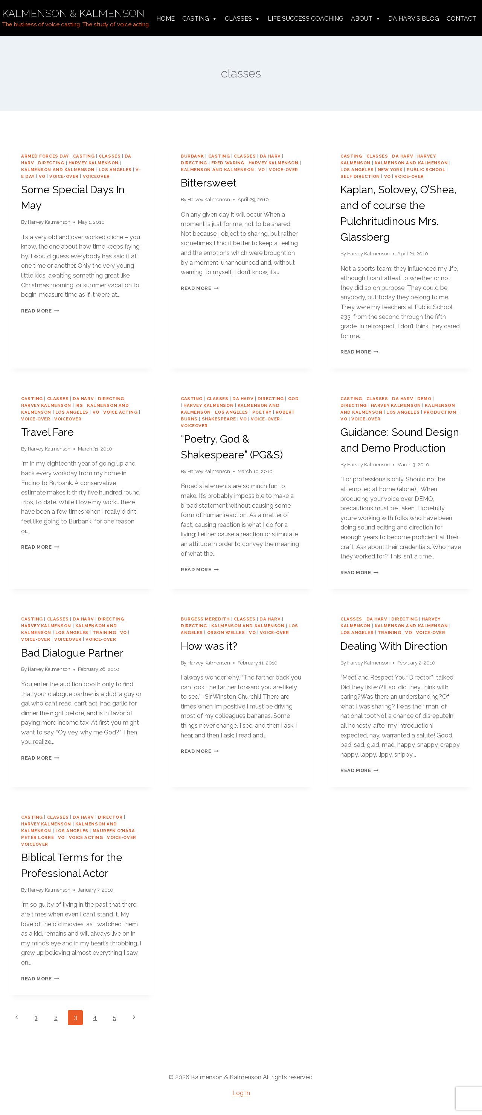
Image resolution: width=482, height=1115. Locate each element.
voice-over (64, 176)
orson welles (226, 632)
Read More (40, 311)
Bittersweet (208, 183)
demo (424, 398)
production (440, 412)
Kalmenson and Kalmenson (58, 169)
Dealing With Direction (393, 646)
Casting (199, 18)
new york (390, 169)
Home (165, 18)
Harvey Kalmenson (49, 222)
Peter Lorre (37, 837)
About (366, 18)
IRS (79, 405)
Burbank (192, 156)
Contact (461, 18)
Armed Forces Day (45, 156)
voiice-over (100, 639)
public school (426, 169)
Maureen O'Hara (114, 830)
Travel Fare (47, 432)
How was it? (209, 646)
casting (84, 156)
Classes (242, 18)
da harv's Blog (413, 18)
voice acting (120, 412)
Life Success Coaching (305, 18)
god (293, 398)
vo (42, 176)
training (104, 632)
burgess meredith (205, 619)
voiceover (96, 176)
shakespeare (219, 419)
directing (51, 162)
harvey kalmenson (94, 162)
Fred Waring (227, 162)
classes (109, 156)
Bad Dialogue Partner (72, 653)
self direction (360, 176)
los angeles (115, 169)
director (110, 817)
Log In (241, 1093)
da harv (270, 156)
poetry (262, 412)
